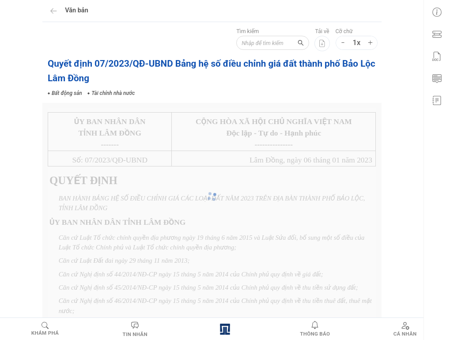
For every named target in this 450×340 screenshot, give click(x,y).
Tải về (322, 31)
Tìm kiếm (241, 31)
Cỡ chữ (344, 31)
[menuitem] (437, 11)
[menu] (437, 55)
